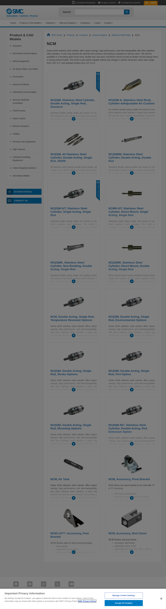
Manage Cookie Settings (123, 600)
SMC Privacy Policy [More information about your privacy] (87, 606)
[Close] (161, 603)
